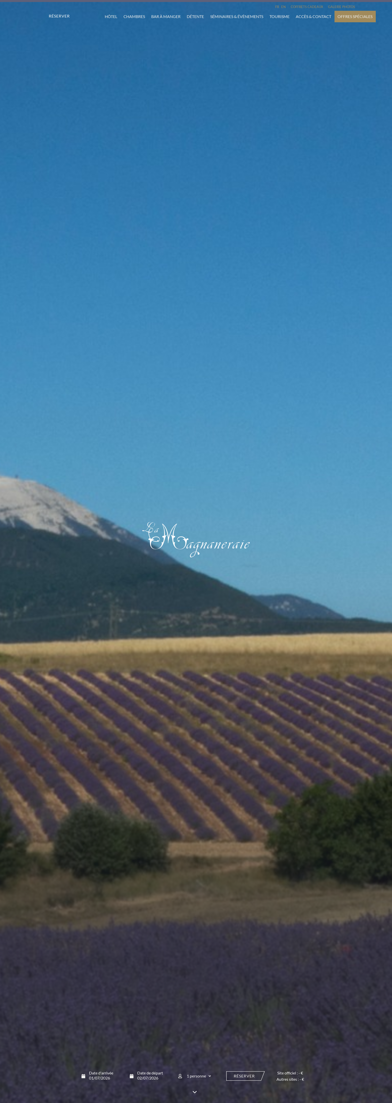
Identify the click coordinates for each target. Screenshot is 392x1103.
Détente (195, 16)
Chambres (134, 16)
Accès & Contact (313, 16)
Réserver (244, 1075)
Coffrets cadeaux (307, 7)
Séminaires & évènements (236, 16)
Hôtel (111, 16)
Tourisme (280, 16)
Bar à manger (165, 16)
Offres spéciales (355, 16)
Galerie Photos (341, 7)
